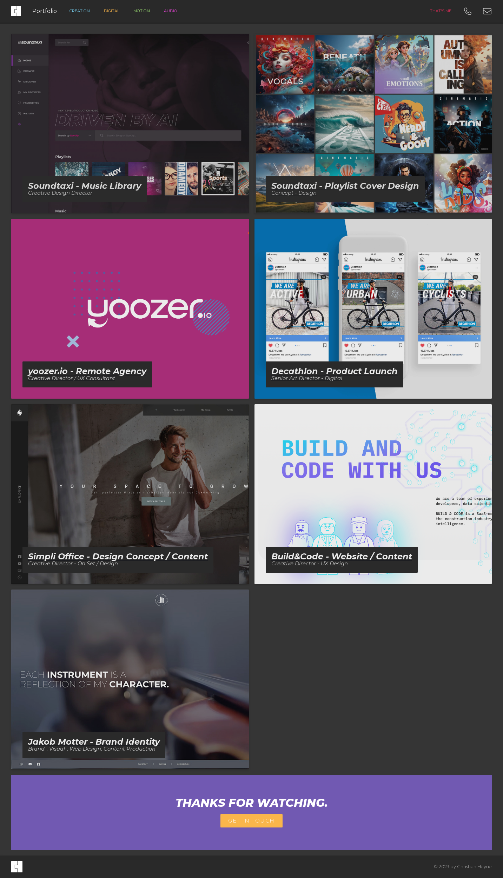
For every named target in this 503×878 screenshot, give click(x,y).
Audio (170, 10)
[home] (16, 866)
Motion (141, 10)
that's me (440, 10)
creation (80, 10)
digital (111, 10)
